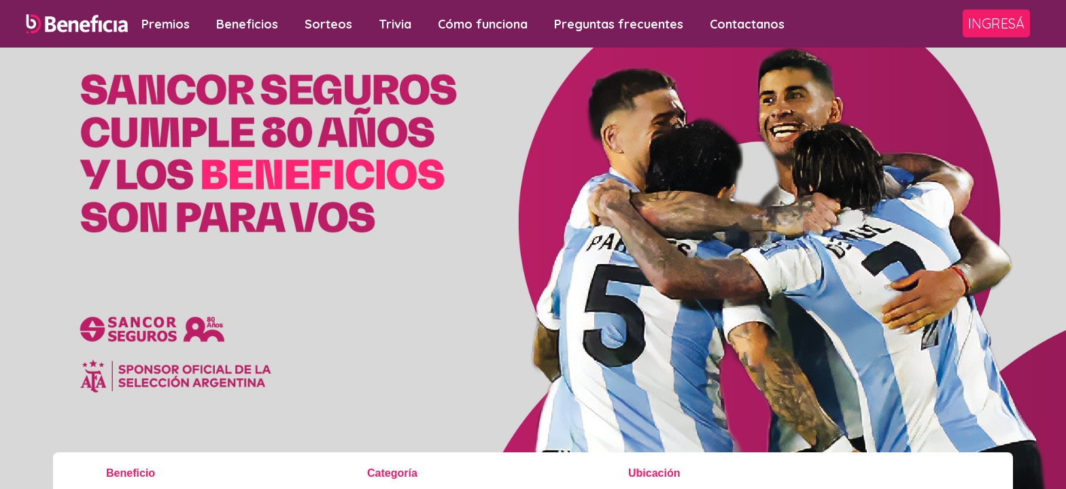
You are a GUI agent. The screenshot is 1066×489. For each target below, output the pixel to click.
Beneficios (247, 24)
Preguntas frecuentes (618, 24)
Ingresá (996, 23)
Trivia (395, 24)
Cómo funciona (483, 24)
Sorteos (328, 24)
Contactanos (747, 24)
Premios (165, 24)
